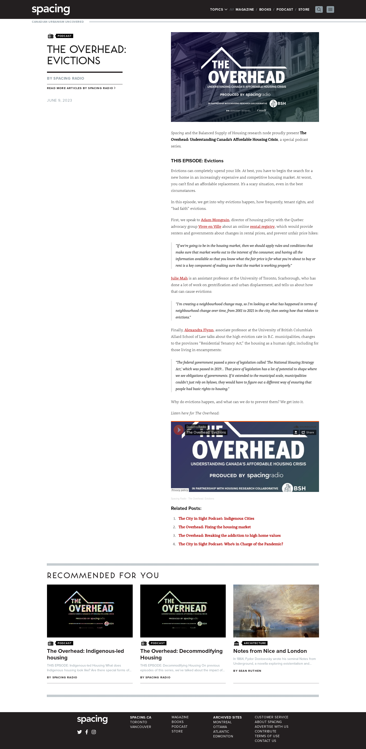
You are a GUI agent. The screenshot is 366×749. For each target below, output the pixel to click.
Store (304, 9)
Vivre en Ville (209, 226)
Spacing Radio (68, 78)
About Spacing (268, 721)
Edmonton (223, 736)
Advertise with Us (272, 726)
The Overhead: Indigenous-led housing (85, 654)
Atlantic (221, 731)
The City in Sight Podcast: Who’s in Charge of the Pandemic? (231, 543)
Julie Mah (179, 277)
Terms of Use (267, 736)
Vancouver (140, 726)
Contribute (266, 731)
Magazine (245, 9)
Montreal (222, 722)
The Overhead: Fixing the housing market (215, 526)
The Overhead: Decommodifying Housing (181, 654)
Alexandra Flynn (198, 329)
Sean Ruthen (250, 671)
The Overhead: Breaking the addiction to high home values (230, 535)
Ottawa (220, 726)
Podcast (285, 9)
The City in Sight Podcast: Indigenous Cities (216, 518)
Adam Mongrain (215, 219)
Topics (219, 9)
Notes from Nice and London (270, 651)
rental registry (262, 226)
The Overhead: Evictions (201, 498)
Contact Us (265, 740)
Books (265, 9)
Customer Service (272, 717)
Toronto (138, 722)
